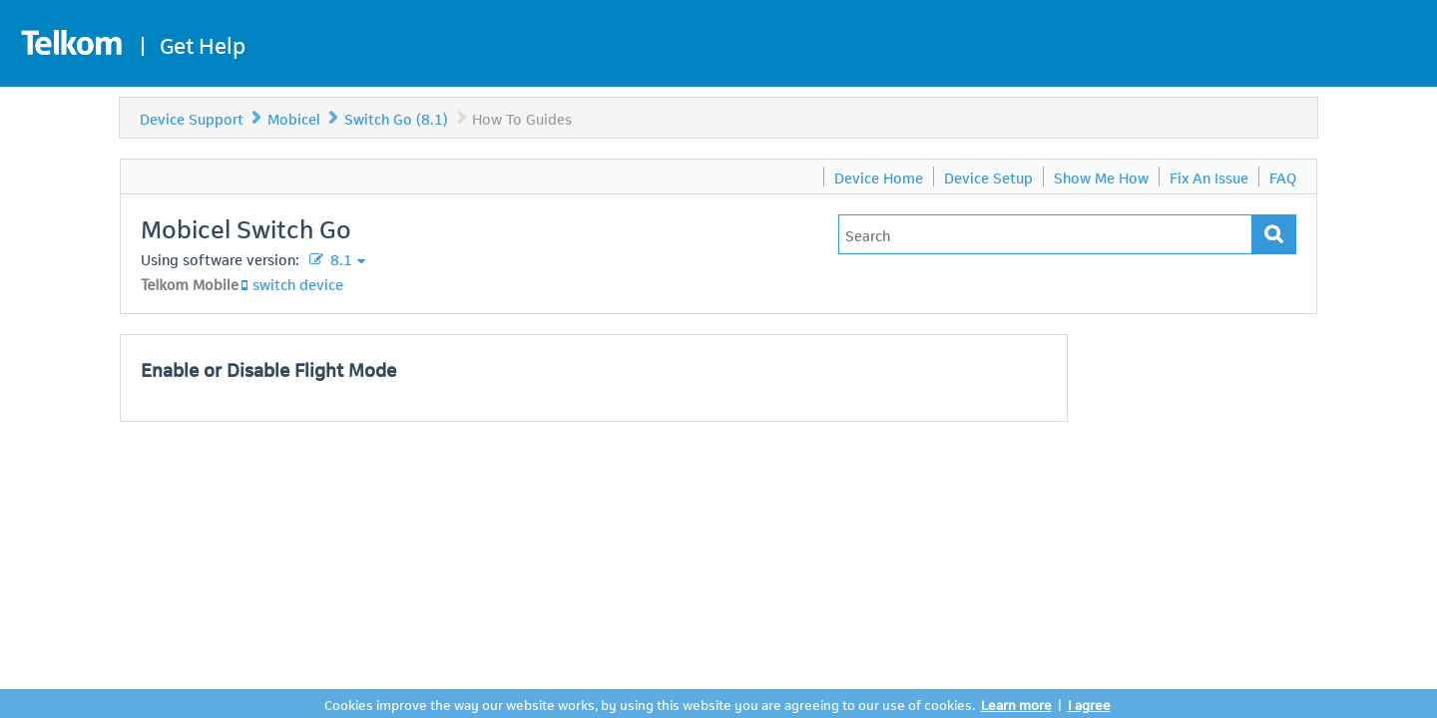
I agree (1089, 703)
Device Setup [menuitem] (988, 176)
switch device (297, 283)
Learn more (1016, 703)
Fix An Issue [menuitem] (1209, 176)
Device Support (191, 118)
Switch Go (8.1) (396, 118)
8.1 (339, 258)
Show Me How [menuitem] (1101, 176)
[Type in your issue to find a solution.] (1045, 234)
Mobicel (293, 118)
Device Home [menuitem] (878, 176)
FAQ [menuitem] (1282, 176)
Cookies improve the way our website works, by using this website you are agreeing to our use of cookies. (649, 703)
